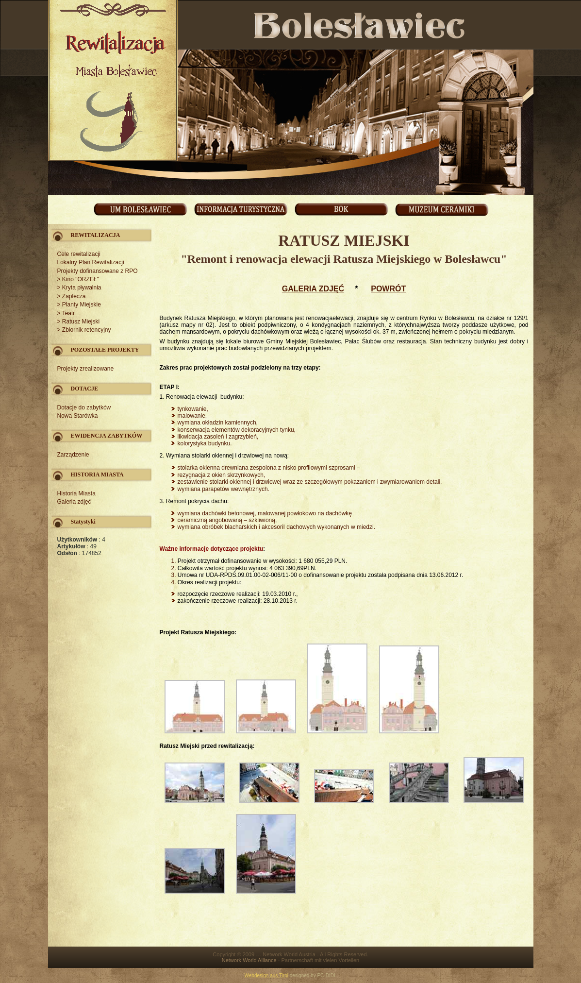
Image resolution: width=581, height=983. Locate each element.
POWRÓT (388, 289)
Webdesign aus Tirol (266, 975)
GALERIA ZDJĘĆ (313, 289)
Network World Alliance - (252, 960)
